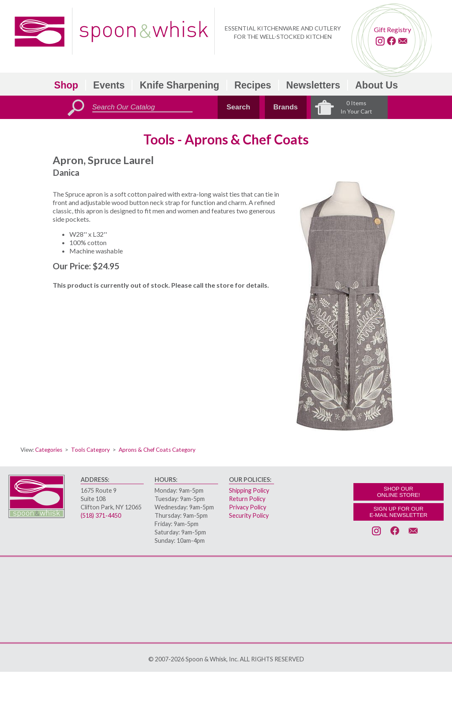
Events (108, 85)
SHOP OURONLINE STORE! (398, 492)
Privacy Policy (247, 507)
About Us (376, 85)
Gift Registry (392, 29)
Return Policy (247, 498)
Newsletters (313, 85)
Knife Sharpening (179, 85)
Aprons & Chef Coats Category (157, 449)
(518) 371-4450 (101, 515)
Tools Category (90, 449)
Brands (285, 107)
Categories (48, 449)
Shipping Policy (249, 490)
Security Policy (249, 515)
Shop (66, 85)
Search (238, 107)
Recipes (252, 85)
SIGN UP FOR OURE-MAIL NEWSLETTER (398, 512)
